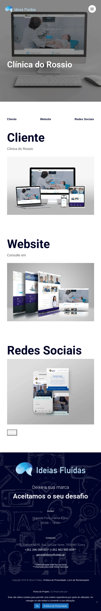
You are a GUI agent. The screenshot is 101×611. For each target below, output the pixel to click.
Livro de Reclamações (78, 580)
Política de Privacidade (55, 580)
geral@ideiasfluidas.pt (50, 554)
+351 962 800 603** (63, 549)
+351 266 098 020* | (38, 549)
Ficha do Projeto (41, 591)
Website (45, 119)
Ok (37, 606)
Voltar (12, 432)
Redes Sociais (84, 119)
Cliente (12, 119)
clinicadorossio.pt (40, 255)
